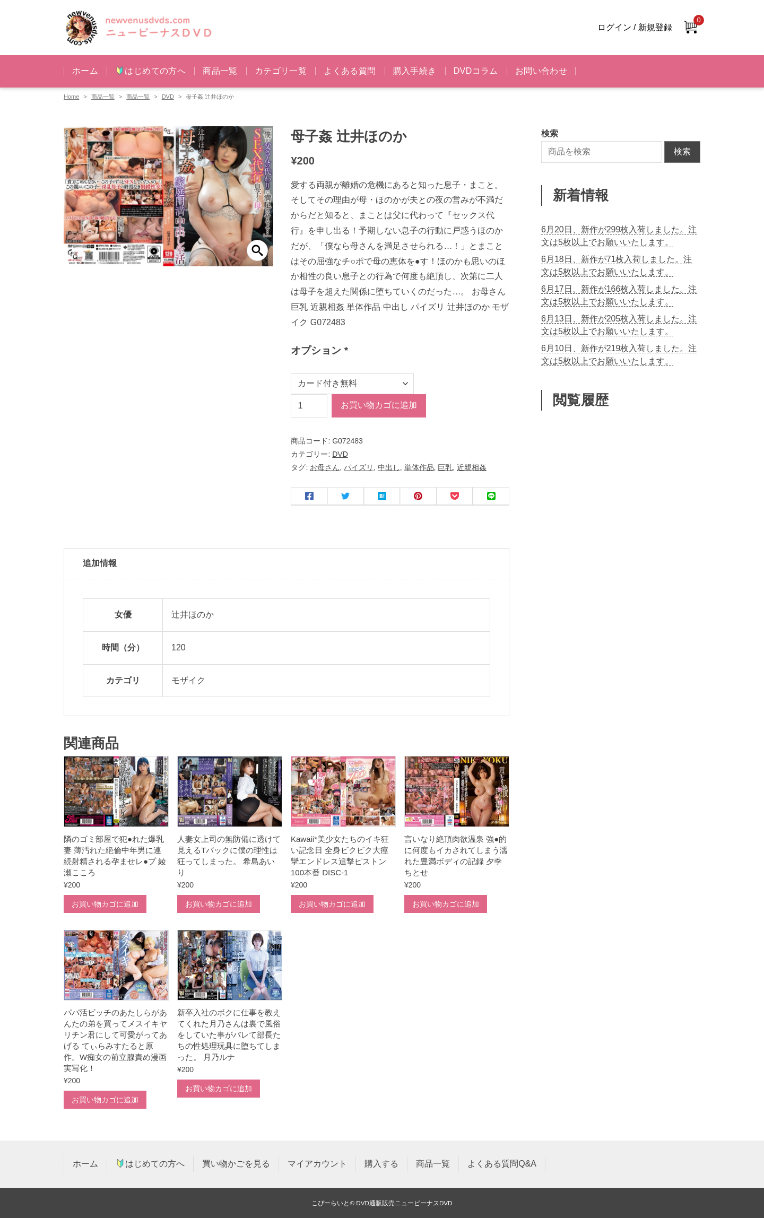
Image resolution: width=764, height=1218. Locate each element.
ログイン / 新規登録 (634, 27)
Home (71, 96)
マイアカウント (317, 1163)
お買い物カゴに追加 (379, 405)
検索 (682, 151)
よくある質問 (350, 70)
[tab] (286, 564)
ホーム (85, 70)
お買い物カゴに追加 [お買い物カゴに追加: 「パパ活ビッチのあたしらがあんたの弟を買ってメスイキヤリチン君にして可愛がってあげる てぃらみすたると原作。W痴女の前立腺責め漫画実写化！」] (105, 1099)
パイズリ (359, 467)
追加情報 (100, 563)
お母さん (325, 467)
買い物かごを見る (236, 1163)
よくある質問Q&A (501, 1163)
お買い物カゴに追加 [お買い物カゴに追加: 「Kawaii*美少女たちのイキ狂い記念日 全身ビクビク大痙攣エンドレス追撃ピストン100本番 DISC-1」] (332, 904)
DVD (168, 96)
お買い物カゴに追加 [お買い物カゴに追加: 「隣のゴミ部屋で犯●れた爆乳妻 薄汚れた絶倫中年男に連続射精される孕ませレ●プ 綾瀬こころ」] (105, 904)
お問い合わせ (541, 70)
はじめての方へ (151, 70)
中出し (389, 467)
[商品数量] (309, 405)
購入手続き (415, 70)
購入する (381, 1163)
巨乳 (445, 467)
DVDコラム (476, 70)
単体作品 (419, 467)
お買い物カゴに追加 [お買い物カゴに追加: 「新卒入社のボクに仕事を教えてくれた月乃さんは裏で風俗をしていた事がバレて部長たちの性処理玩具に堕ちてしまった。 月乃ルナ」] (218, 1088)
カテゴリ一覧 (281, 70)
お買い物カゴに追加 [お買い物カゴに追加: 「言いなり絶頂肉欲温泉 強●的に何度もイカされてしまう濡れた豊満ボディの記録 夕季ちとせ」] (445, 904)
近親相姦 (472, 467)
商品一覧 (220, 70)
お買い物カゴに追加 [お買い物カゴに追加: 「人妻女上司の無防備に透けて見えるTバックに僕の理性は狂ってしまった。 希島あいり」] (218, 904)
